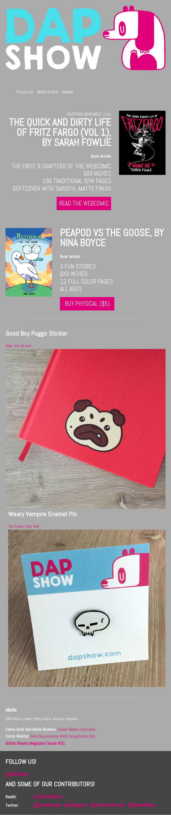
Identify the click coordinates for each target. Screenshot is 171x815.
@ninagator (75, 805)
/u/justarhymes (47, 796)
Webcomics (48, 92)
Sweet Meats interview (76, 729)
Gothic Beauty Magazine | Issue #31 (35, 743)
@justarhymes (47, 805)
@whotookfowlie (107, 805)
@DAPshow (17, 774)
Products (24, 92)
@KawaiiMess (141, 805)
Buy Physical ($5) (85, 304)
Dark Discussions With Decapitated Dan (62, 736)
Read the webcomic (86, 203)
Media (68, 92)
